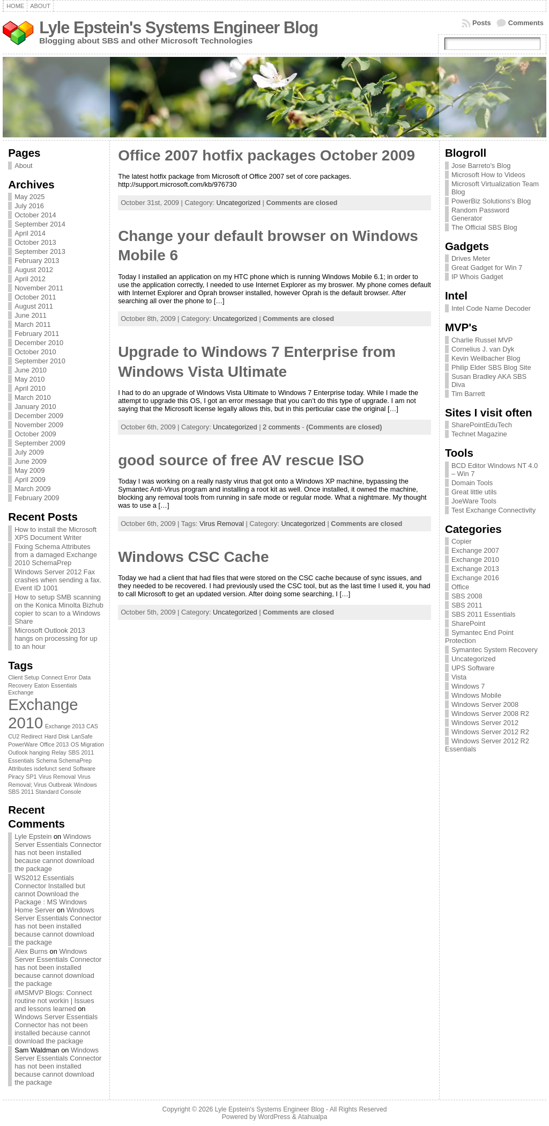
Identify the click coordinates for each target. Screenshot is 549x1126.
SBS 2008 (467, 596)
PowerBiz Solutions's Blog (491, 201)
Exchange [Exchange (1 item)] (20, 692)
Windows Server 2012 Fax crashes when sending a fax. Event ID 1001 (57, 580)
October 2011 (35, 297)
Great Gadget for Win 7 (486, 268)
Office (460, 587)
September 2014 (39, 224)
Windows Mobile (476, 695)
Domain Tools (472, 483)
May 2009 (29, 470)
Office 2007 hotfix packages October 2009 (266, 155)
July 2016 (29, 206)
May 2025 (29, 197)
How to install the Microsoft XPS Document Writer (55, 533)
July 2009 (29, 452)
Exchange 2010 (475, 559)
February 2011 (36, 334)
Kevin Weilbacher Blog (486, 358)
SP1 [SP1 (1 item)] (31, 776)
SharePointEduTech (481, 425)
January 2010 (35, 407)
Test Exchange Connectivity (493, 510)
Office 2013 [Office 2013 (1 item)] (54, 744)
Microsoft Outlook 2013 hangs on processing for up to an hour (55, 638)
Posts (481, 23)
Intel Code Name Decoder (491, 308)
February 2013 (36, 261)
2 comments (281, 427)
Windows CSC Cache (193, 557)
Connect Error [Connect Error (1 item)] (59, 677)
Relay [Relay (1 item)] (58, 752)
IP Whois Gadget (477, 277)
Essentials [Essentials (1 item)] (64, 685)
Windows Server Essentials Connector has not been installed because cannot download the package (57, 852)
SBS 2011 (467, 605)
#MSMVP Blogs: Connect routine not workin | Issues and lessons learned (54, 1001)
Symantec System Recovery (494, 650)
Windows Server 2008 (484, 704)
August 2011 (33, 306)
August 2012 (33, 270)
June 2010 (30, 370)
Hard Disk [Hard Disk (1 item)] (57, 736)
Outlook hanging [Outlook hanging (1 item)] (29, 752)
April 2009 (30, 480)
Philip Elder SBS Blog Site (491, 367)
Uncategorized (238, 203)
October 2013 (35, 242)
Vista (458, 677)
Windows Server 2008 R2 (490, 714)
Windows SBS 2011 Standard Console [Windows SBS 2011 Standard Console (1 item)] (52, 788)
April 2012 (30, 279)
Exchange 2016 (475, 578)
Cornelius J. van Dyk (482, 349)
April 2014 (30, 233)
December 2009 (38, 416)
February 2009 (36, 498)
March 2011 (32, 324)
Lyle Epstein (32, 836)
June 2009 (30, 461)
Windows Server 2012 (484, 723)
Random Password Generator (480, 214)
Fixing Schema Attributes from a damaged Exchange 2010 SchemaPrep (55, 555)
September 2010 (39, 361)
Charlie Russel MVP (482, 340)
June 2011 (30, 315)
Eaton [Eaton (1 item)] (41, 685)
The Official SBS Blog (484, 227)
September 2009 (39, 443)
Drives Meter (471, 258)
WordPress (274, 1117)
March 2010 (32, 397)
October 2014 (35, 215)
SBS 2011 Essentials (483, 614)
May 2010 (29, 379)
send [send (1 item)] (64, 768)
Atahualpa (312, 1117)
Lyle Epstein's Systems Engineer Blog (178, 27)
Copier (461, 541)
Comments (526, 23)
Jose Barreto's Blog (481, 166)
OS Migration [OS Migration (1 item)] (87, 744)
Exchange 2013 (475, 569)
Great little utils (474, 492)
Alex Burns (31, 951)
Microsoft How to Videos (488, 175)
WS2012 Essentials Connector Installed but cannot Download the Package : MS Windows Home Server (50, 894)
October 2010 (35, 352)
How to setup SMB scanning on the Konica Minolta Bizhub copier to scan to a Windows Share (58, 609)
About (23, 166)
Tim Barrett (468, 394)
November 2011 (38, 288)
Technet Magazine (479, 434)
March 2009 (32, 489)
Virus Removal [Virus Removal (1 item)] (57, 776)
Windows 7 (468, 686)
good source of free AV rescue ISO (241, 460)
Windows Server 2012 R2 (490, 732)
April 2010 (30, 388)
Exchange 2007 (475, 550)
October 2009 (35, 434)
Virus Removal (221, 524)
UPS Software (472, 668)
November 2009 (38, 425)
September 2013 (39, 251)
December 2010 (38, 343)
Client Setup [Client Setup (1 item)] (23, 677)
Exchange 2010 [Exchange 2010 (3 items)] (43, 714)
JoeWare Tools (473, 501)
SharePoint (468, 623)
